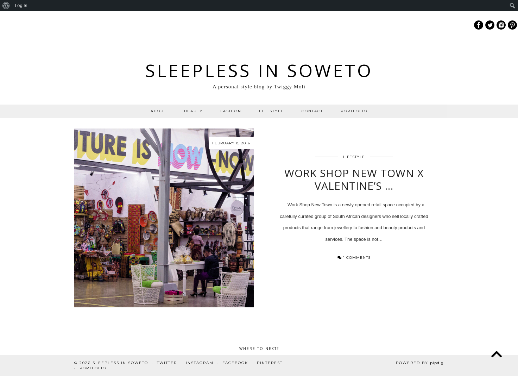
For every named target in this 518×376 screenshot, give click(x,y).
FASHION (230, 111)
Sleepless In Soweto (259, 70)
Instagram (200, 363)
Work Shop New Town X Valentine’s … (354, 179)
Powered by (420, 363)
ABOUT (158, 111)
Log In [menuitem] (21, 5)
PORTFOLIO (354, 111)
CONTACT (312, 111)
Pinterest (270, 363)
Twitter (167, 363)
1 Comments (354, 257)
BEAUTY (193, 111)
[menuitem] (6, 5)
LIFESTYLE (271, 111)
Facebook (235, 363)
